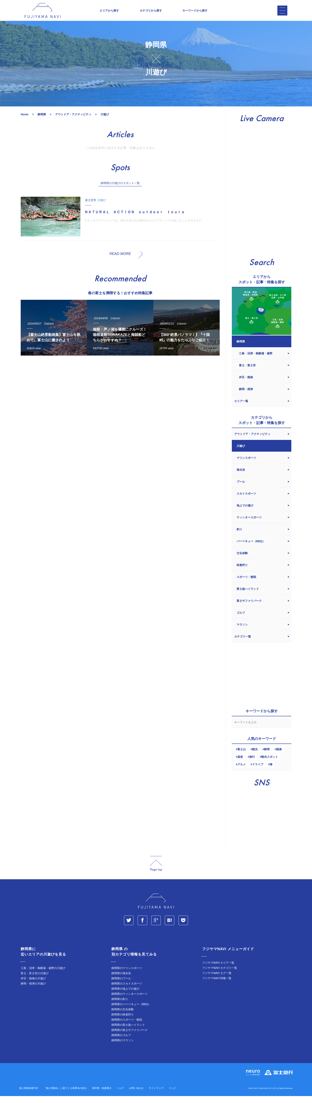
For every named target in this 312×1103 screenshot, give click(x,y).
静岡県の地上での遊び (125, 995)
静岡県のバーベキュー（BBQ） (131, 1011)
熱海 (279, 756)
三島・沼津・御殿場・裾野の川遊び (43, 975)
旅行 (252, 763)
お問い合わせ (136, 1095)
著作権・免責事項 (101, 1095)
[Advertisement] (120, 402)
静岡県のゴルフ (121, 1042)
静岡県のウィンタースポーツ (129, 1000)
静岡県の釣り (119, 1006)
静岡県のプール (121, 985)
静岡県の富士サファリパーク (129, 1037)
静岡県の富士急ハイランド (128, 1031)
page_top (156, 870)
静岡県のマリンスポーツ (126, 975)
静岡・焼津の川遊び (33, 990)
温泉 (240, 763)
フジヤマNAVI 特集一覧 (217, 985)
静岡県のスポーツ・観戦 (126, 1026)
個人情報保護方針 (28, 1095)
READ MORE (120, 261)
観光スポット (269, 763)
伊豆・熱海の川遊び (33, 985)
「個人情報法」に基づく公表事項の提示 (65, 1095)
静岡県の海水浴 (121, 980)
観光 (255, 756)
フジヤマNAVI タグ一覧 (217, 980)
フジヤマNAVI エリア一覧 (218, 969)
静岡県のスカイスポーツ (126, 990)
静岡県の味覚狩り (122, 1021)
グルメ (241, 771)
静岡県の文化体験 (122, 1016)
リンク (172, 1095)
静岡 (267, 756)
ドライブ (257, 771)
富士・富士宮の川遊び (35, 980)
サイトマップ (156, 1095)
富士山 (241, 756)
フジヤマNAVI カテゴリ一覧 (219, 974)
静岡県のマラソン (122, 1047)
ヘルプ (120, 1095)
